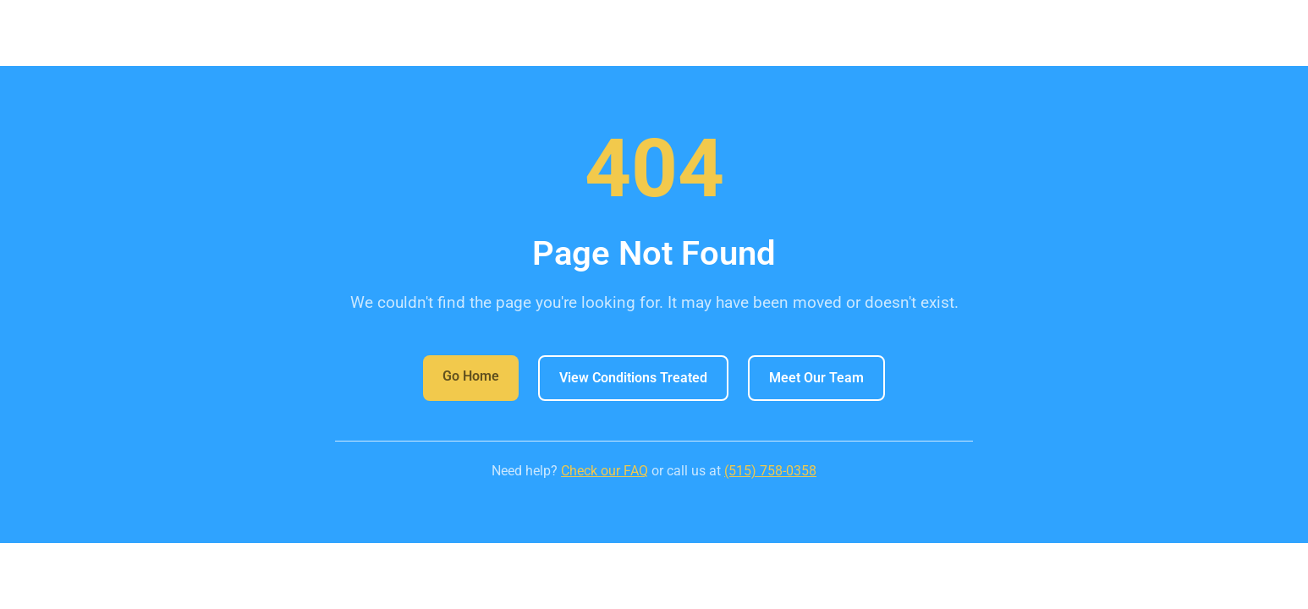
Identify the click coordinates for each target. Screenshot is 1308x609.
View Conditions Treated (633, 378)
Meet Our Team (816, 378)
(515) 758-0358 (770, 471)
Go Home (470, 376)
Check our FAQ (604, 471)
